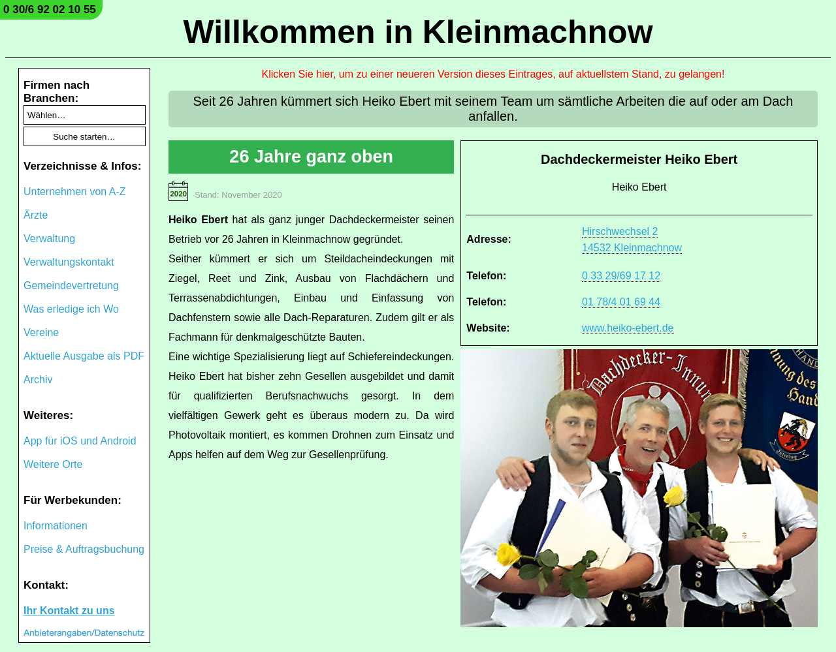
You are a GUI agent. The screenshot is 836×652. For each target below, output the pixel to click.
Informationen (56, 525)
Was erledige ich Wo (71, 309)
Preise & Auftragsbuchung (84, 549)
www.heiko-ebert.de (628, 328)
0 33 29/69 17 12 (621, 275)
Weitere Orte (53, 464)
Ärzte (36, 215)
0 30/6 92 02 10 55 (49, 9)
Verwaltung (49, 238)
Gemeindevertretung (71, 285)
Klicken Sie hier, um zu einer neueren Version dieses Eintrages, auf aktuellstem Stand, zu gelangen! (493, 74)
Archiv (38, 379)
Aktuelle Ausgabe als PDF (84, 356)
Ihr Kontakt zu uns (69, 610)
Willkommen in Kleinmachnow (417, 32)
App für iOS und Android (80, 440)
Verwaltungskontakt (69, 262)
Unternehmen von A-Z (75, 191)
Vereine (41, 332)
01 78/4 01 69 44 (621, 301)
